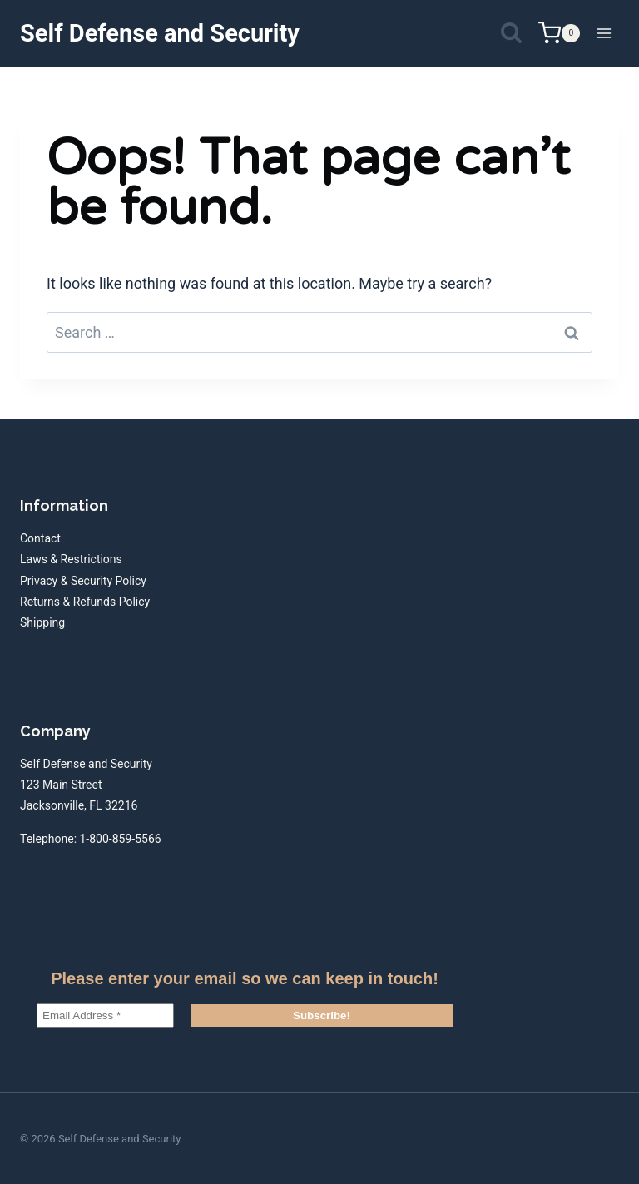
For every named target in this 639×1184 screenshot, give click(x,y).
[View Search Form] (511, 33)
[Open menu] (603, 33)
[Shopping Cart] (559, 33)
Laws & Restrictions (71, 559)
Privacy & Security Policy (83, 580)
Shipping (42, 622)
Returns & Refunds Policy (85, 601)
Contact (40, 538)
